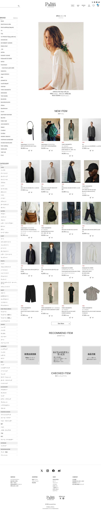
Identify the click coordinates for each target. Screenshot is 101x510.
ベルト (2, 427)
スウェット (3, 201)
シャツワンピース (5, 321)
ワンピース (3, 311)
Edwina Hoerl (4, 46)
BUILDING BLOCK (5, 102)
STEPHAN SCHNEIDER (7, 139)
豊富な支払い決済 (14, 485)
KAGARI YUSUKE (5, 55)
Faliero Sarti (4, 121)
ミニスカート (4, 302)
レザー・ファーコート (6, 254)
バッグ (2, 364)
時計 (2, 436)
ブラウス (3, 182)
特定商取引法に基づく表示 (78, 481)
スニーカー (3, 336)
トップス (3, 170)
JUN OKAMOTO (5, 124)
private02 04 (4, 80)
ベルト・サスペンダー (6, 420)
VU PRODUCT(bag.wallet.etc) (8, 36)
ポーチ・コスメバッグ (6, 380)
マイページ (55, 482)
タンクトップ (4, 176)
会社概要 (74, 479)
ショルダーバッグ (5, 367)
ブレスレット (4, 402)
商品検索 (34, 482)
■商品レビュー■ (60, 16)
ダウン (2, 229)
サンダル (3, 333)
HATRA (2, 52)
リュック (3, 374)
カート (54, 481)
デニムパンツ (4, 276)
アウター (3, 213)
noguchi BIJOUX (5, 74)
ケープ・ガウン (5, 232)
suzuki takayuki (4, 83)
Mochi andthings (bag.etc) (7, 27)
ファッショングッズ (6, 414)
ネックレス (3, 392)
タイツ (2, 358)
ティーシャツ (4, 173)
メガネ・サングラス (6, 430)
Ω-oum (2, 111)
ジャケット (3, 217)
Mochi (2, 21)
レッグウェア (4, 349)
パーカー (3, 198)
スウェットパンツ (5, 286)
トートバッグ (4, 371)
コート (2, 238)
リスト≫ (15, 18)
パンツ (2, 263)
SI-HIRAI (3, 133)
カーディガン (4, 188)
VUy (2, 33)
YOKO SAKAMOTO (6, 89)
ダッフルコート (5, 251)
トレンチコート (5, 245)
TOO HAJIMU (4, 96)
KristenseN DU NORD (6, 58)
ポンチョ (3, 207)
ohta (2, 77)
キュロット (3, 279)
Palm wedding (4, 146)
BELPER (3, 117)
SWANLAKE (4, 149)
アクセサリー (4, 389)
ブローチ (3, 408)
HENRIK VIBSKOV (5, 136)
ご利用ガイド (56, 487)
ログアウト (55, 490)
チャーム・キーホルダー (7, 439)
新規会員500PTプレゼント (16, 484)
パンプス (3, 330)
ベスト (2, 195)
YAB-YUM (3, 152)
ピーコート (3, 248)
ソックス (3, 352)
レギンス (3, 355)
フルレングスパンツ (6, 266)
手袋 (2, 433)
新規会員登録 (56, 479)
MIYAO (2, 61)
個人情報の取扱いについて (78, 484)
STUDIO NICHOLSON (6, 142)
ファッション (4, 455)
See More (61, 323)
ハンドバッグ (4, 383)
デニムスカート (5, 305)
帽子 (2, 424)
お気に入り (55, 485)
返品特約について (76, 482)
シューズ (3, 327)
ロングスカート (5, 299)
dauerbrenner (4, 108)
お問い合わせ (56, 489)
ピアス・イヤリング (6, 399)
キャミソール (4, 179)
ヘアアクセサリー (5, 405)
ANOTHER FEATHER (6, 114)
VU (1, 30)
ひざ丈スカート (5, 296)
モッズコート (4, 257)
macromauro (4, 64)
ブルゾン (3, 220)
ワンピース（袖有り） (6, 314)
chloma (2, 105)
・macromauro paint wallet (7, 68)
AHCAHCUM (4, 39)
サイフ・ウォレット (6, 377)
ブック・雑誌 (4, 452)
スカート (3, 293)
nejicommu (3, 71)
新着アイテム (35, 479)
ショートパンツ (5, 273)
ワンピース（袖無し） (6, 318)
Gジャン (3, 226)
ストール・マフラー (6, 417)
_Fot (2, 49)
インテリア (3, 445)
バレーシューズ (5, 342)
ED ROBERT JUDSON (6, 43)
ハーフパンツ (4, 270)
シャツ (2, 185)
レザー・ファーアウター (7, 223)
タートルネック (5, 204)
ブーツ (2, 339)
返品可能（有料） (14, 481)
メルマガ (55, 484)
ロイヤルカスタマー (15, 479)
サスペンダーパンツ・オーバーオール (9, 283)
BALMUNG (3, 99)
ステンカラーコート (6, 242)
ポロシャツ (3, 192)
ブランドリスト (35, 481)
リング (2, 395)
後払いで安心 (13, 482)
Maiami (2, 127)
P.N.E (2, 155)
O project (3, 130)
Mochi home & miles (6, 24)
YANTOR (3, 86)
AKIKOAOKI (4, 93)
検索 (18, 6)
